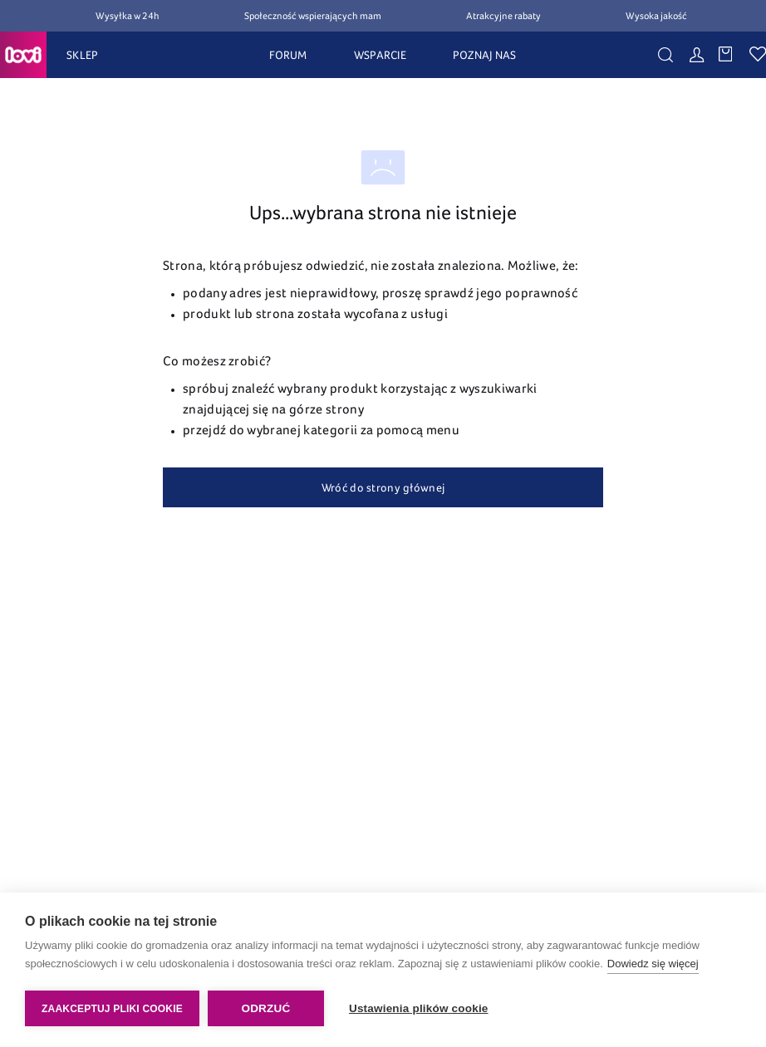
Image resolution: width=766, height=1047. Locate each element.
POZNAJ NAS (485, 54)
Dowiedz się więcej (653, 963)
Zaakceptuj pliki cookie (112, 1009)
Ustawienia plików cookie (419, 1008)
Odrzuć (265, 1008)
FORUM (288, 54)
